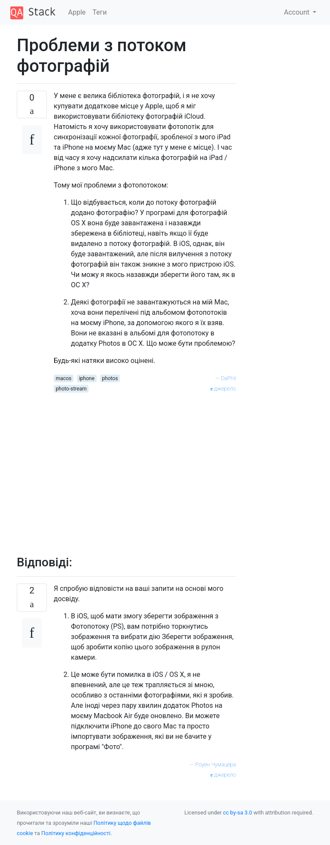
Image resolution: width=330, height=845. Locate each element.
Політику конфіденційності (75, 833)
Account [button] (297, 12)
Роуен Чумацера (215, 764)
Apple (77, 12)
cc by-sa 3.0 (237, 812)
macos (63, 378)
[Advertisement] (145, 469)
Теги (99, 12)
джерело (223, 388)
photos (110, 378)
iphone (87, 378)
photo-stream (71, 389)
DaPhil (228, 378)
